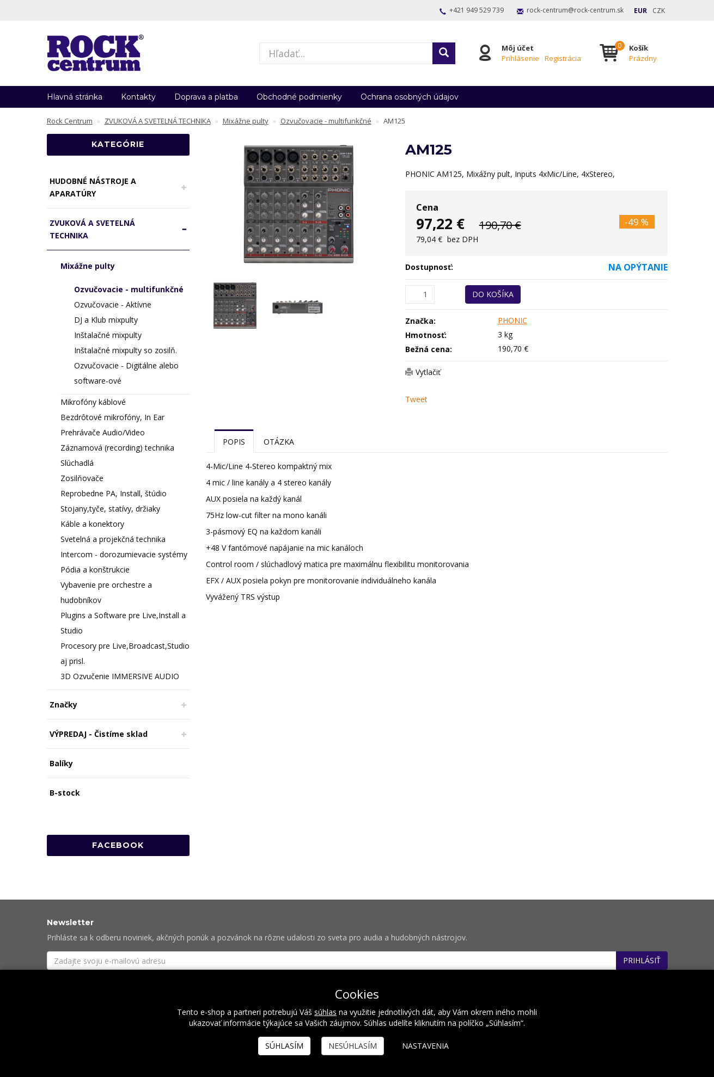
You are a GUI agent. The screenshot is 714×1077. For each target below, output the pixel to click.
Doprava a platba (206, 97)
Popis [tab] (234, 441)
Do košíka (493, 294)
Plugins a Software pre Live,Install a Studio (123, 623)
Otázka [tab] (279, 441)
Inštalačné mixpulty (108, 335)
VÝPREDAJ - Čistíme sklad (99, 734)
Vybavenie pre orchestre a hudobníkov (106, 592)
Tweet (416, 399)
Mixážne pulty (87, 266)
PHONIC (512, 320)
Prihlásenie (520, 58)
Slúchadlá (77, 463)
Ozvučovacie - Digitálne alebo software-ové (126, 373)
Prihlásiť (642, 960)
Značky (63, 704)
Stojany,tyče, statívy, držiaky (110, 508)
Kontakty (138, 97)
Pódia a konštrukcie (95, 569)
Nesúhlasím (352, 1046)
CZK (658, 10)
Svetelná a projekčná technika (113, 539)
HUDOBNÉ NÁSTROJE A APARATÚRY (93, 187)
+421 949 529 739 (476, 10)
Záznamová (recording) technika (117, 447)
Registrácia (562, 58)
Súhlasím (284, 1046)
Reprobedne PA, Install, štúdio (113, 493)
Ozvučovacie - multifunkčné (129, 289)
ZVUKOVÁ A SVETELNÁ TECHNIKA (92, 229)
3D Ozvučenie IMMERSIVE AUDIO (119, 676)
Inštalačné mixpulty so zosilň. (125, 350)
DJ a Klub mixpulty (106, 320)
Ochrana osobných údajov (410, 97)
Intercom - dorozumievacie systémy (123, 554)
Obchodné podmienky (299, 97)
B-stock (65, 792)
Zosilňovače (81, 478)
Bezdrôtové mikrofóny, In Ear (112, 417)
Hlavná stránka (74, 97)
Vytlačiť (428, 372)
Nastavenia (425, 1046)
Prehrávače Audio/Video (102, 432)
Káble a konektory (92, 524)
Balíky (61, 763)
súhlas (325, 1012)
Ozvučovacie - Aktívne (112, 304)
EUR (640, 10)
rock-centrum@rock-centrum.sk (575, 10)
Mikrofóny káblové (93, 402)
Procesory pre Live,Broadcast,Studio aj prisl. (125, 653)
